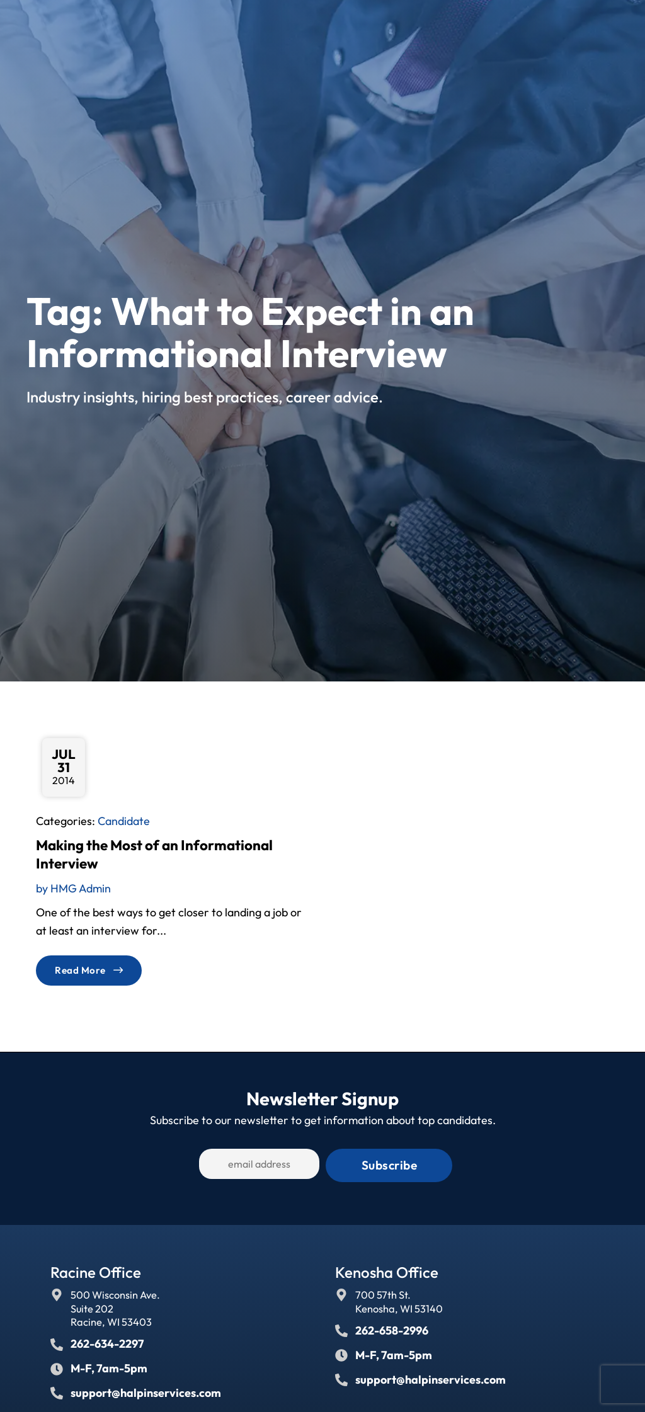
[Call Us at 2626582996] (341, 1327)
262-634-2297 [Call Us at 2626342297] (107, 1340)
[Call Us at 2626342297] (56, 1341)
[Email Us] (56, 1390)
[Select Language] (541, 24)
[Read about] (89, 970)
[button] (616, 24)
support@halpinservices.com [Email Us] (146, 1389)
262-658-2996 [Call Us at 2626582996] (391, 1327)
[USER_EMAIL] (278, 1164)
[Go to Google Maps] (56, 1291)
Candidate (124, 821)
